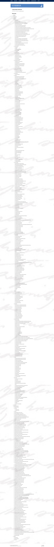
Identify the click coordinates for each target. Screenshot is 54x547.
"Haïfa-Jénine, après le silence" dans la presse (19, 446)
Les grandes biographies (17, 60)
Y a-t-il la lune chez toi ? (17, 376)
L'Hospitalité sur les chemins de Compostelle (20, 348)
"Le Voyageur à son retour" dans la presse (18, 488)
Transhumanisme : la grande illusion (19, 398)
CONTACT (15, 536)
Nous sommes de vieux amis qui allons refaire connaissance (21, 40)
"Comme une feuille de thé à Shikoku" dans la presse (20, 424)
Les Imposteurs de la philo (18, 312)
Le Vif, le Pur (16, 138)
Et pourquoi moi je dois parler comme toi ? (19, 189)
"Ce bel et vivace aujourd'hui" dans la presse (19, 422)
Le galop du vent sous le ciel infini (19, 126)
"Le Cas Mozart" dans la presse (17, 483)
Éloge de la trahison (17, 74)
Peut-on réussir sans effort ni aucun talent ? (20, 265)
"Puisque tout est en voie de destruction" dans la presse (20, 513)
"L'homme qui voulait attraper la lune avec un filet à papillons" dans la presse (22, 464)
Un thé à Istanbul (17, 374)
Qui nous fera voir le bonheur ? (18, 271)
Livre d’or (15, 411)
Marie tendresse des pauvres (18, 349)
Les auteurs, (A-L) (17, 409)
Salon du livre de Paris (16, 535)
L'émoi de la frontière (16, 52)
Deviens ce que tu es (17, 324)
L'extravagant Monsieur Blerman (18, 128)
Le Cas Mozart (16, 234)
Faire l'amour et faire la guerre (18, 24)
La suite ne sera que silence (18, 114)
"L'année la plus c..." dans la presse (18, 458)
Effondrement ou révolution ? (18, 187)
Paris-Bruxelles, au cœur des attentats (19, 260)
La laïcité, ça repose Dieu (18, 335)
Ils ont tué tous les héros (17, 199)
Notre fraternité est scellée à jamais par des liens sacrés (21, 39)
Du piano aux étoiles (17, 186)
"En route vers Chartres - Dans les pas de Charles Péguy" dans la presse (22, 436)
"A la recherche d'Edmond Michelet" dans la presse (19, 414)
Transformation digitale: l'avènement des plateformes (21, 284)
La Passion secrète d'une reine (18, 109)
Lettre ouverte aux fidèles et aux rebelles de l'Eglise (20, 346)
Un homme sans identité (18, 285)
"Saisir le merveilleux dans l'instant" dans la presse (20, 521)
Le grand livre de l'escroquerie (18, 236)
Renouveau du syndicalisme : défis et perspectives (20, 274)
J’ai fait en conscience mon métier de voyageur (20, 26)
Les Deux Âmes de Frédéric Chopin (19, 296)
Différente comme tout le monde (18, 184)
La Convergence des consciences (18, 211)
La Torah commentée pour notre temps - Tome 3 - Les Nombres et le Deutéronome (24, 338)
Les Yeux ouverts (17, 135)
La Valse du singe (17, 115)
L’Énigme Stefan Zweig (17, 140)
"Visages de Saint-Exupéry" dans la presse (19, 533)
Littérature (15, 75)
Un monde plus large (17, 286)
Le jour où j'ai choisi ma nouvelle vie (19, 240)
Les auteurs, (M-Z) (17, 410)
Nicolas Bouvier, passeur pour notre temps (19, 373)
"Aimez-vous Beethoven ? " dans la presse (18, 413)
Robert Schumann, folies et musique (19, 300)
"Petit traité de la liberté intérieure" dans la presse (19, 510)
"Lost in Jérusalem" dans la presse (18, 496)
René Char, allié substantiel (18, 152)
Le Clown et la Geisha (17, 124)
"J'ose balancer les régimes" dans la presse (19, 452)
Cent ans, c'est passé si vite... (18, 173)
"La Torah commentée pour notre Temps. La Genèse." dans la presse (21, 474)
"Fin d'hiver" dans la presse (17, 440)
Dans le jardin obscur (17, 88)
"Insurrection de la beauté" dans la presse (18, 449)
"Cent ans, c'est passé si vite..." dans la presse (19, 423)
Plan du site (16, 545)
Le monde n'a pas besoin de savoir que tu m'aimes (20, 35)
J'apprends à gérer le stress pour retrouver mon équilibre (21, 202)
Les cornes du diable (17, 129)
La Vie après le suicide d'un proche (19, 225)
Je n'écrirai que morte (17, 104)
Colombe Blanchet (17, 84)
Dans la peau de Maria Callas (18, 86)
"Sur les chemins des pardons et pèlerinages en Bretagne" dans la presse (22, 524)
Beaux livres (15, 377)
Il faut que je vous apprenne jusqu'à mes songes (20, 25)
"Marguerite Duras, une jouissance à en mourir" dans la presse (21, 497)
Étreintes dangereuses (17, 190)
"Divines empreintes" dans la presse (18, 435)
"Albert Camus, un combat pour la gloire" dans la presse (20, 415)
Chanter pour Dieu (17, 177)
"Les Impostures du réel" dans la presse (18, 490)
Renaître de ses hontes (17, 273)
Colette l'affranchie (17, 62)
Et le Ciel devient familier (18, 327)
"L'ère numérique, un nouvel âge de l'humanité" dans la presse (21, 461)
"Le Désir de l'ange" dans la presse (18, 485)
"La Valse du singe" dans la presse (18, 476)
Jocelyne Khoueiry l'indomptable (18, 203)
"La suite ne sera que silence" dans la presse (19, 472)
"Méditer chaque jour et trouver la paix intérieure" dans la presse (21, 498)
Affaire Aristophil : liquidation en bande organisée (20, 164)
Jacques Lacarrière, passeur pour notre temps (20, 363)
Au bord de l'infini (17, 79)
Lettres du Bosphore (17, 136)
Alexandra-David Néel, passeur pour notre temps (20, 359)
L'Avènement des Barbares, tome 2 (19, 122)
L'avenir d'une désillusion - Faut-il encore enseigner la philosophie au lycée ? (23, 224)
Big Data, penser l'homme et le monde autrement (20, 172)
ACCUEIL (15, 15)
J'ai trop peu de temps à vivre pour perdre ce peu (20, 201)
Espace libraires (16, 537)
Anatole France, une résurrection (18, 61)
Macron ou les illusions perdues (18, 248)
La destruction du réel (17, 212)
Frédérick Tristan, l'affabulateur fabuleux (19, 98)
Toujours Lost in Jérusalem (18, 396)
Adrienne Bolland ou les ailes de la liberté (19, 76)
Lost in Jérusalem (17, 372)
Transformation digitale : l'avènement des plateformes (21, 397)
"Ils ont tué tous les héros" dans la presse (18, 448)
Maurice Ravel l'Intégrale (18, 298)
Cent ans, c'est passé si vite (18, 174)
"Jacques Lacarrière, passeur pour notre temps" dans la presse (21, 450)
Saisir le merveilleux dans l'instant (19, 278)
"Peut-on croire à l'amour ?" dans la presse (19, 511)
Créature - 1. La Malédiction (18, 85)
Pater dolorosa (16, 261)
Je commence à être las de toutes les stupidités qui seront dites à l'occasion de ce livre (24, 28)
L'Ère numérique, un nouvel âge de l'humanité (20, 238)
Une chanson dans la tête (18, 302)
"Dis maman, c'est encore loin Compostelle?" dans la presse (20, 434)
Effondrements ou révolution (18, 188)
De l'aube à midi (17, 89)
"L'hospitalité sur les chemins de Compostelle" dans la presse (21, 465)
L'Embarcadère (16, 125)
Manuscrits (15, 539)
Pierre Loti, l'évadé (17, 66)
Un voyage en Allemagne (18, 287)
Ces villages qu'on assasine (18, 176)
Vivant (16, 289)
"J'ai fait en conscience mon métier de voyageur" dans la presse (21, 451)
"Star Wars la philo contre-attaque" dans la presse (19, 522)
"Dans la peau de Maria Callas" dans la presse (19, 426)
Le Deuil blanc (16, 235)
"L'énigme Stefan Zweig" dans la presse (18, 460)
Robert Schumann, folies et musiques (19, 276)
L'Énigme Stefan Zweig (17, 237)
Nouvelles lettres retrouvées (18, 41)
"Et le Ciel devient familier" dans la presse (18, 438)
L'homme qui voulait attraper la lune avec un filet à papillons (22, 141)
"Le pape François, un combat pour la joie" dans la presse (20, 487)
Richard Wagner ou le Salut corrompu (19, 275)
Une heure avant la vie (17, 160)
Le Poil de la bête (17, 50)
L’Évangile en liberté (17, 347)
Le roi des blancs (17, 127)
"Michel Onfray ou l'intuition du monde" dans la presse (20, 501)
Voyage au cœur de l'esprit (18, 49)
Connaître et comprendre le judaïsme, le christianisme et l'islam (22, 322)
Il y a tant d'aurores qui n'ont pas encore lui (20, 103)
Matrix (16, 251)
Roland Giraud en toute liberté (18, 277)
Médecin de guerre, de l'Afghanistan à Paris (20, 252)
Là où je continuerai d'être (18, 364)
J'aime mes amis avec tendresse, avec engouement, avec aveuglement (23, 27)
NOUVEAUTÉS (15, 16)
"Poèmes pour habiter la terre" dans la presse (19, 512)
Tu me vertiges (16, 399)
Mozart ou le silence (17, 299)
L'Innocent (16, 51)
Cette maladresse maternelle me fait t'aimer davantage (21, 23)
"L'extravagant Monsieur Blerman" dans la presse (20, 463)
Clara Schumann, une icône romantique (19, 65)
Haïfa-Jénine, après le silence (18, 197)
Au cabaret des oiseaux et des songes (19, 53)
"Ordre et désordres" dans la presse (18, 508)
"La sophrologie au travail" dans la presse (19, 471)
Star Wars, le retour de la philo (18, 314)
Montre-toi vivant (17, 351)
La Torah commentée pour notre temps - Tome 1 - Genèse (21, 336)
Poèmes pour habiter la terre (18, 151)
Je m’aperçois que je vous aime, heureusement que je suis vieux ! (22, 29)
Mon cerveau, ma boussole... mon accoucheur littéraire (21, 38)
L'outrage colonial (17, 247)
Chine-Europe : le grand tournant (18, 178)
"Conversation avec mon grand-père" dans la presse (20, 425)
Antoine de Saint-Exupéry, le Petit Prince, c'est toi (20, 78)
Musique (15, 290)
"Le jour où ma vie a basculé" (17, 486)
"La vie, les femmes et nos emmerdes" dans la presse (20, 477)
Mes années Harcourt (17, 253)
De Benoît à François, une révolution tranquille (20, 323)
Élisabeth (16, 48)
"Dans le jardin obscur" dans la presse (18, 428)
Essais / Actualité (16, 162)
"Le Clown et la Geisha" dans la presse (18, 484)
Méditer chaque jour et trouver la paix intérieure (20, 350)
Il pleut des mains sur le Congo (18, 198)
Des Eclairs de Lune (17, 90)
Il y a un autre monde (17, 102)
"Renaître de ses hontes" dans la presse (18, 515)
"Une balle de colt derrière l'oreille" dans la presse (19, 526)
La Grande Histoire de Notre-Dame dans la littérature (21, 215)
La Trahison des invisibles (18, 228)
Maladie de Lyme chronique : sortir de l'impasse (20, 249)
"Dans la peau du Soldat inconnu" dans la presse (19, 427)
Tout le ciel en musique (17, 301)
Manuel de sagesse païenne (18, 250)
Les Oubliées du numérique (18, 239)
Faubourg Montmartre (17, 97)
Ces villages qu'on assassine (18, 175)
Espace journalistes (16, 538)
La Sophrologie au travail (18, 227)
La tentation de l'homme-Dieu (18, 222)
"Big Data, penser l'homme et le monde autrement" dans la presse (21, 421)
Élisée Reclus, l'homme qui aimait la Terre (19, 64)
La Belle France (17, 209)
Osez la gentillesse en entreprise (18, 387)
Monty (16, 148)
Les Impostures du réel (17, 134)
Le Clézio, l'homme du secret (18, 123)
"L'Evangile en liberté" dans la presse (18, 462)
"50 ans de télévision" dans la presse (18, 412)
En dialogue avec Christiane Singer (19, 91)
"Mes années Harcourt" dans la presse (18, 499)
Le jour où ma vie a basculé (18, 241)
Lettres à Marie (16, 37)
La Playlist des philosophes (18, 309)
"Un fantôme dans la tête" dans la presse (18, 527)
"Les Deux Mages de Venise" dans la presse (19, 489)
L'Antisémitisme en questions (18, 216)
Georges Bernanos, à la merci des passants (20, 63)
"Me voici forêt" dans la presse (17, 500)
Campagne (16, 47)
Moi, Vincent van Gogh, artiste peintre (19, 147)
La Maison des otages (17, 111)
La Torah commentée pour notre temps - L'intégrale (20, 340)
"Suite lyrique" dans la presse (17, 523)
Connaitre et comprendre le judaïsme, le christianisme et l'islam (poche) (23, 321)
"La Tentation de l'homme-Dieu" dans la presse (19, 473)
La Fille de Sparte (17, 214)
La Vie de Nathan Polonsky (18, 116)
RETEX (16, 153)
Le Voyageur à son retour (18, 139)
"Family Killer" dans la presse (17, 439)
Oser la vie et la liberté (17, 352)
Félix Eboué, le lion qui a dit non (18, 191)
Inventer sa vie (16, 200)
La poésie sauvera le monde (18, 112)
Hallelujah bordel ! (17, 99)
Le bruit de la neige (17, 54)
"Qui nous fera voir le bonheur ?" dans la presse (19, 514)
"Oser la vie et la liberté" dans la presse (18, 509)
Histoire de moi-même (17, 100)
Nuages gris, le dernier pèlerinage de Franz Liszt (20, 259)
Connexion (43, 545)
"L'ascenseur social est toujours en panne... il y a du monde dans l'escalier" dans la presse (24, 459)
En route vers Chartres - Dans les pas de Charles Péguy (21, 362)
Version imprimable (12, 545)
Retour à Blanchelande (17, 154)
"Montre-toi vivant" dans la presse (18, 502)
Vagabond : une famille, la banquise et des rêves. (20, 375)
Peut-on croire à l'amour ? (18, 264)
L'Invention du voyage (17, 371)
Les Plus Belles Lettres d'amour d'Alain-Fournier (20, 36)
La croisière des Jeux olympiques (18, 378)
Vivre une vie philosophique (18, 313)
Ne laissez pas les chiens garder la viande (19, 150)
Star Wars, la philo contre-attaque (19, 315)
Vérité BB (16, 288)
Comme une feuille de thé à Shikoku (19, 361)
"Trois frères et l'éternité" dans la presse (18, 525)
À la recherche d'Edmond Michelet (19, 165)
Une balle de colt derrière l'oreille (18, 159)
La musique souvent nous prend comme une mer (20, 72)
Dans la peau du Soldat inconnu (18, 87)
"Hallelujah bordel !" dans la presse (18, 447)
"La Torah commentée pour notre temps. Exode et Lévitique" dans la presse (22, 475)
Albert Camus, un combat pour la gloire (19, 77)
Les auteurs (15, 408)
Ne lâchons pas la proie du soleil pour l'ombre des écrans (21, 385)
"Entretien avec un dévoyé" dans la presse (19, 437)
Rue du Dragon (16, 73)
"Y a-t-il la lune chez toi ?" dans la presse (18, 534)
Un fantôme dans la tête (17, 161)
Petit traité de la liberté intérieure (19, 263)
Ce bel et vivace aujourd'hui (18, 360)
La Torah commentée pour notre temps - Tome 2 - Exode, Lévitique (22, 337)
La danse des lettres (17, 334)
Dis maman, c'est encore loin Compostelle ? (20, 185)
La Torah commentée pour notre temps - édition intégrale (21, 339)
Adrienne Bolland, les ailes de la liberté (19, 163)
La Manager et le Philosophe (18, 311)
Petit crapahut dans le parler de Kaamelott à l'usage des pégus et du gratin (23, 262)
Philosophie (15, 303)
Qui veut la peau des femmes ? (18, 272)
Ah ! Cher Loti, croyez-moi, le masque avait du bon (20, 22)
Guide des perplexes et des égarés (18, 196)
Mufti (15, 149)
